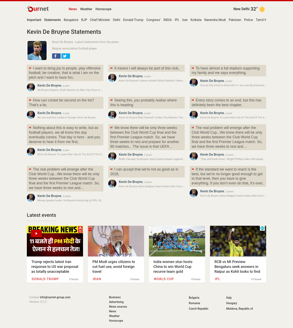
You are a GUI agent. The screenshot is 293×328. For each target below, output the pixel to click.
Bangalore (71, 20)
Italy (229, 297)
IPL (177, 20)
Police (248, 20)
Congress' (153, 20)
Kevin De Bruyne (49, 85)
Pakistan (235, 20)
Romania (194, 303)
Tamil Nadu (264, 20)
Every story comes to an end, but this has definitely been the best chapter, (226, 102)
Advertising (116, 302)
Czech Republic (198, 308)
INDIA (167, 20)
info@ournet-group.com (55, 297)
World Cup (164, 279)
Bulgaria (194, 297)
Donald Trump (133, 20)
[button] (56, 56)
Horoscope (104, 9)
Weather (86, 9)
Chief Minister (100, 20)
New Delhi (241, 9)
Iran (185, 20)
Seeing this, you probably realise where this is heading (143, 102)
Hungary (231, 303)
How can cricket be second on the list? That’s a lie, (61, 102)
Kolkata (196, 20)
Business (115, 297)
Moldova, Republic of (239, 308)
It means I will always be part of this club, (144, 69)
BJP (84, 20)
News (73, 9)
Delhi (116, 20)
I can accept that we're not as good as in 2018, (144, 171)
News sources (118, 306)
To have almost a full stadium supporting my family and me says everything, (225, 70)
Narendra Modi (215, 20)
